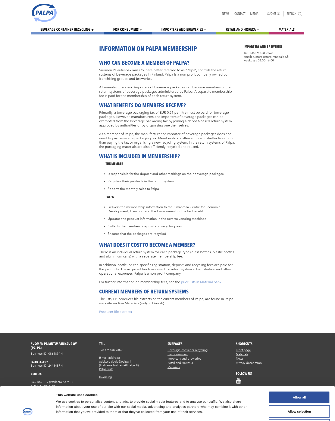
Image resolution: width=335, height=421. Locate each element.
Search (294, 14)
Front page (243, 350)
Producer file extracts (115, 312)
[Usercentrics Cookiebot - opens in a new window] (27, 412)
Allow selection (299, 382)
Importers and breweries (182, 29)
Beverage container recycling (65, 29)
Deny (299, 396)
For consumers (126, 29)
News (225, 14)
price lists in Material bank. (201, 282)
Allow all (299, 368)
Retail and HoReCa (241, 29)
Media (254, 14)
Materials (287, 29)
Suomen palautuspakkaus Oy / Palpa (44, 12)
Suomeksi (274, 14)
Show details (224, 412)
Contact (239, 14)
